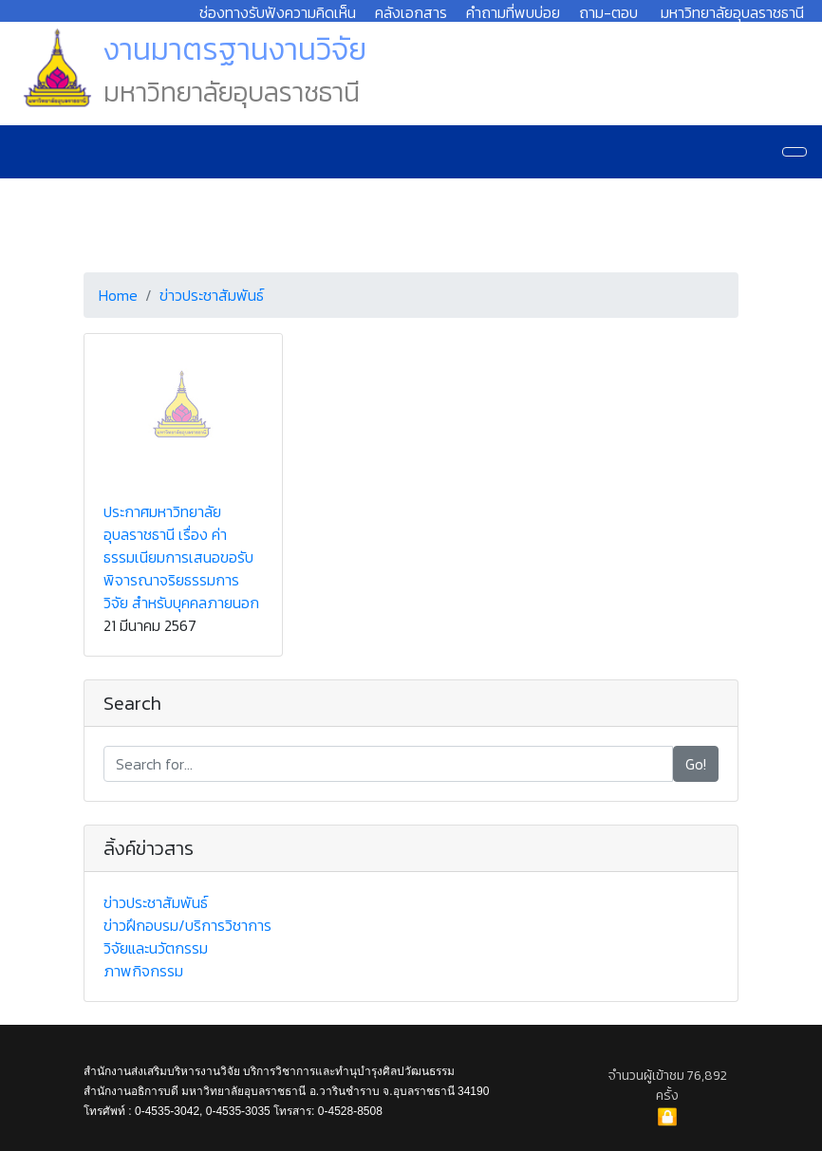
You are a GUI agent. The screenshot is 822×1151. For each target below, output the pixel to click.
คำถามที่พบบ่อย (513, 12)
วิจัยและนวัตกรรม (155, 948)
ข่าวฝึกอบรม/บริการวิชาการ (187, 925)
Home (118, 295)
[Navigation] (794, 152)
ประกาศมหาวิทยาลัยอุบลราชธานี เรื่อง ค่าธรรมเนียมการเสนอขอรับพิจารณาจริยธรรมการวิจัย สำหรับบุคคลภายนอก (181, 557)
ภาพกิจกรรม (143, 970)
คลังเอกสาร (411, 12)
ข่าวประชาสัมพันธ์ (211, 295)
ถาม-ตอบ (608, 12)
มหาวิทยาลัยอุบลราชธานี (732, 12)
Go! (695, 763)
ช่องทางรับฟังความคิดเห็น (277, 12)
